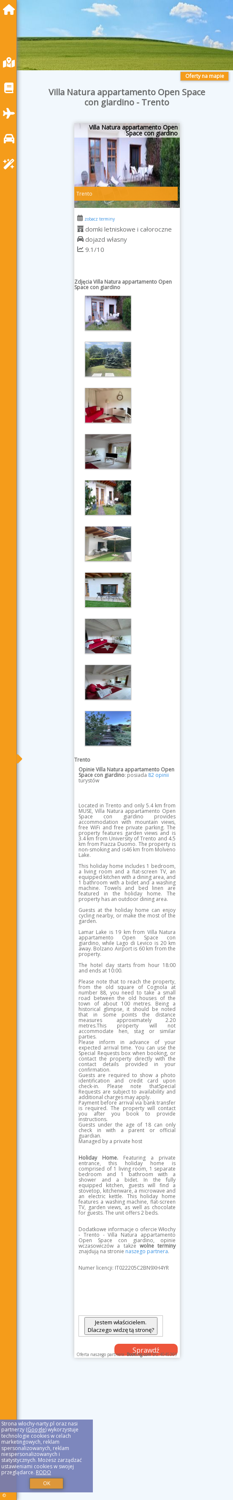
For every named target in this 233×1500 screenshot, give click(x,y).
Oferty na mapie (204, 76)
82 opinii (158, 775)
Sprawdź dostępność (146, 1350)
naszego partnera (146, 1251)
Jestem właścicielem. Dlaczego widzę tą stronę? (121, 1326)
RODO (43, 1472)
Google (36, 1429)
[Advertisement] (127, 1437)
